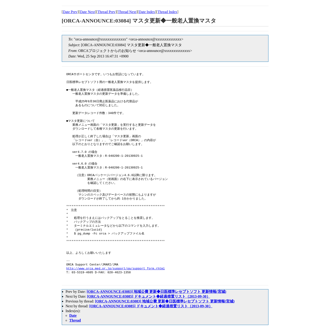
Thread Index (167, 12)
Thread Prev (106, 12)
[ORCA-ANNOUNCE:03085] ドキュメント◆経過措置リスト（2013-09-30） (148, 296)
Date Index (147, 12)
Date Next (87, 12)
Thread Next (127, 12)
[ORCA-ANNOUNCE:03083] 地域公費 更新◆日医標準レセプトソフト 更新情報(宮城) (156, 292)
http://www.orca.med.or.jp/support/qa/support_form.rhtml (115, 269)
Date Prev (70, 12)
